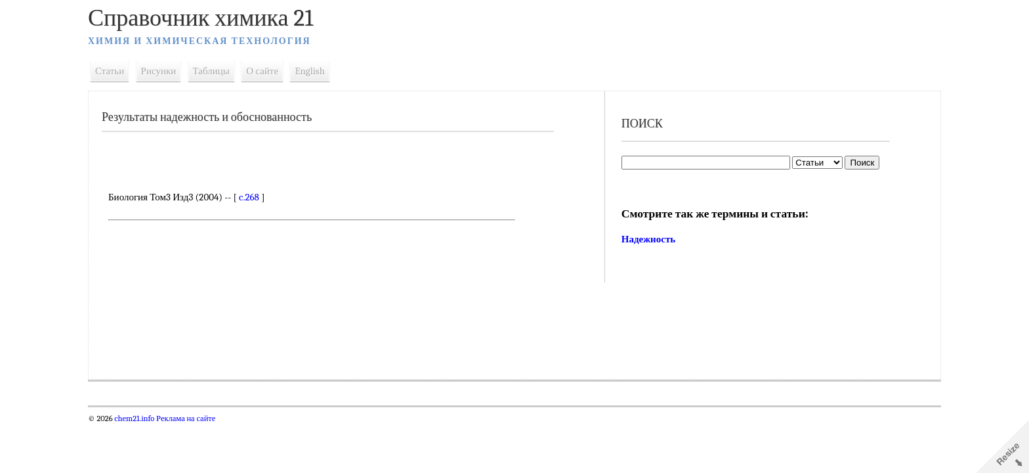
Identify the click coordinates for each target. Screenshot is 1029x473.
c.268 (249, 197)
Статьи (109, 71)
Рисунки (159, 71)
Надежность (648, 239)
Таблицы (211, 71)
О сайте (262, 71)
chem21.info (134, 418)
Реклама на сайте (184, 418)
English (310, 71)
